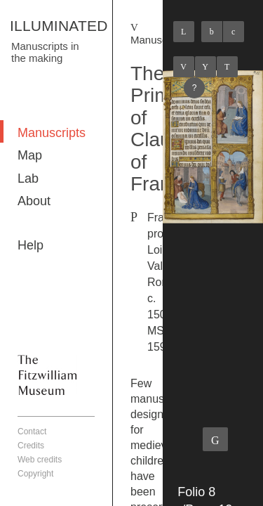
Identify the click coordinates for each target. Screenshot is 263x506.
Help (30, 245)
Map (30, 155)
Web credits (40, 460)
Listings (205, 66)
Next (227, 66)
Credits (31, 445)
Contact (32, 431)
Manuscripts (52, 133)
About (34, 201)
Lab (28, 178)
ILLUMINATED (59, 26)
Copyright (35, 474)
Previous (183, 66)
